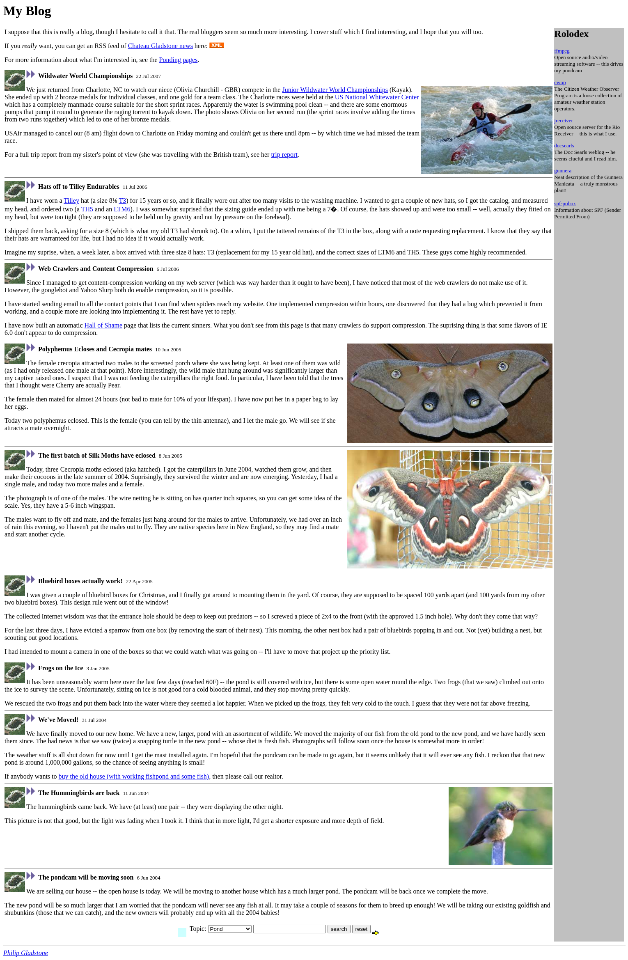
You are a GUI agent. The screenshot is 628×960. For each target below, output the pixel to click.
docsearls (564, 145)
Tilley (71, 200)
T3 (122, 200)
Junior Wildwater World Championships (334, 89)
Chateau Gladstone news (160, 45)
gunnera (562, 170)
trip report (284, 154)
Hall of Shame (103, 325)
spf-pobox (565, 203)
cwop (560, 82)
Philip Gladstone (25, 952)
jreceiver (563, 120)
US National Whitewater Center (377, 97)
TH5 (87, 209)
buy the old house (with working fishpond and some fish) (134, 776)
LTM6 (122, 209)
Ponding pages (178, 59)
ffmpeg (561, 51)
